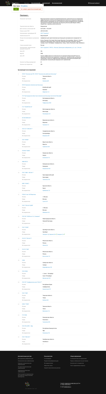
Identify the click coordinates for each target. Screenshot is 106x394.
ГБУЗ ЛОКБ (25, 271)
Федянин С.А (46, 92)
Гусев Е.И (45, 201)
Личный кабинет (95, 3)
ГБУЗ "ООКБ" (25, 227)
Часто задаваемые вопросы (77, 365)
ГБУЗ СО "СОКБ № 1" (27, 128)
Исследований (35, 3)
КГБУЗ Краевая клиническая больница (32, 85)
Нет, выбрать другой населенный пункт (31, 9)
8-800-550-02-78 (74, 383)
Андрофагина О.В (47, 267)
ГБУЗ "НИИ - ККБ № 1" (27, 172)
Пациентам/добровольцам (51, 361)
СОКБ (23, 260)
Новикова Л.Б (46, 333)
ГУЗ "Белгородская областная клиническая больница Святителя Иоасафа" (42, 96)
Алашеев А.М (46, 135)
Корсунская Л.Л (47, 289)
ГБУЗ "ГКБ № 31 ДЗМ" (27, 205)
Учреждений (46, 3)
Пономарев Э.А (46, 113)
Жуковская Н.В (46, 278)
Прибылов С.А (46, 190)
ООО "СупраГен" (45, 33)
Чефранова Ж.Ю (47, 103)
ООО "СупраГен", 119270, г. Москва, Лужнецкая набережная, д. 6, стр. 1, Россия (61, 47)
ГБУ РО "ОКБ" (25, 249)
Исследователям (48, 363)
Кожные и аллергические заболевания (24, 364)
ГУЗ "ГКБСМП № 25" (27, 106)
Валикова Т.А (46, 311)
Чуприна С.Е (46, 124)
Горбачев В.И (46, 146)
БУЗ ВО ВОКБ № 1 (26, 117)
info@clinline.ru (67, 386)
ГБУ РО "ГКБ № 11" (27, 238)
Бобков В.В (45, 300)
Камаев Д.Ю (46, 81)
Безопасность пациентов (77, 363)
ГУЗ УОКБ (24, 315)
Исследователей (57, 3)
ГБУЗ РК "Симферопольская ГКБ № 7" (32, 282)
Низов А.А (45, 245)
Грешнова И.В (46, 322)
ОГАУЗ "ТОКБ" (25, 304)
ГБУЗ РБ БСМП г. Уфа (27, 326)
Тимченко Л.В (46, 179)
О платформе (47, 358)
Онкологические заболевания (26, 361)
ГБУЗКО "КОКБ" (26, 150)
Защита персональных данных (52, 368)
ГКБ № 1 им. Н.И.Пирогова (29, 194)
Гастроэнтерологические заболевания (24, 367)
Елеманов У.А (46, 157)
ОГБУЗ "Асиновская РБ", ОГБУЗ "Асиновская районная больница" (39, 74)
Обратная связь (48, 365)
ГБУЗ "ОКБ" (25, 293)
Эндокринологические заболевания (24, 371)
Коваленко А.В (46, 168)
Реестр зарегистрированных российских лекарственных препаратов (25, 375)
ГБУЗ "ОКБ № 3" (26, 337)
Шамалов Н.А (46, 212)
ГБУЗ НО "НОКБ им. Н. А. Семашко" (31, 216)
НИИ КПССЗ (25, 161)
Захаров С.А (46, 234)
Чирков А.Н (53, 234)
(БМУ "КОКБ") (25, 183)
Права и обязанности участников (79, 361)
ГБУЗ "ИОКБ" (25, 139)
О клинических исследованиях (78, 358)
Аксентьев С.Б (46, 256)
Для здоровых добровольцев (25, 358)
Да (16, 9)
